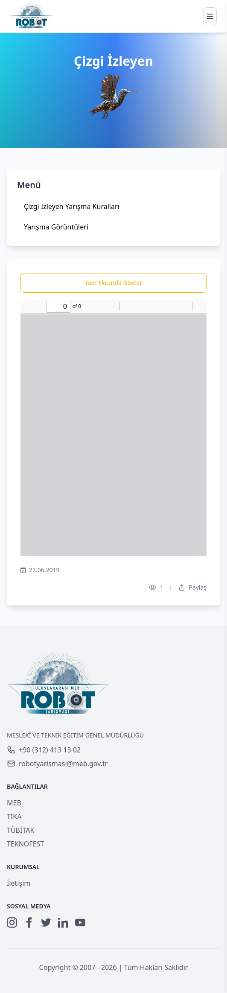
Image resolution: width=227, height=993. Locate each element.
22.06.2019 (40, 570)
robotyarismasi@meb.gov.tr (57, 763)
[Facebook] (29, 922)
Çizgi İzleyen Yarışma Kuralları (71, 206)
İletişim (18, 883)
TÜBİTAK (20, 830)
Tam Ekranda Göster (114, 283)
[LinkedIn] (63, 922)
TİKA (14, 816)
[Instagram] (12, 922)
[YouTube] (80, 922)
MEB (14, 803)
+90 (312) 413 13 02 (44, 750)
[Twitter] (46, 922)
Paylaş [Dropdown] (192, 587)
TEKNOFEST (25, 844)
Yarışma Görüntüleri (56, 227)
